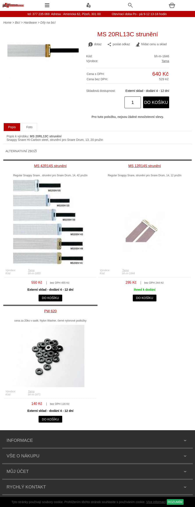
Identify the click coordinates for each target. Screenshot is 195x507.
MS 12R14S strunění (144, 166)
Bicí (17, 22)
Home (7, 22)
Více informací (156, 502)
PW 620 (50, 311)
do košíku (156, 102)
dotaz (94, 44)
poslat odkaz (118, 44)
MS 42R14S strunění (50, 166)
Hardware (30, 22)
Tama (165, 61)
